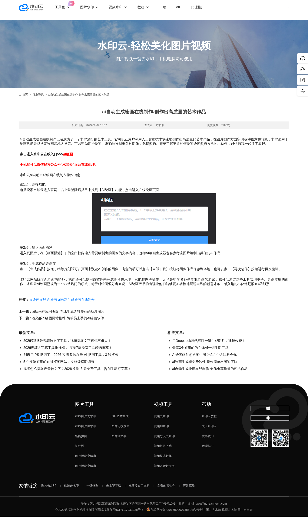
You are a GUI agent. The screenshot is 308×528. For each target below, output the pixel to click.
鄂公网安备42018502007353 (167, 521)
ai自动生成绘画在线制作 (76, 311)
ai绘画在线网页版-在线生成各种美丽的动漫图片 (68, 323)
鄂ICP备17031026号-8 (128, 521)
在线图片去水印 (85, 427)
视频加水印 (161, 437)
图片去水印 (48, 496)
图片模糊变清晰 (85, 467)
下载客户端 (277, 10)
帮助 (206, 415)
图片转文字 (119, 447)
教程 (150, 10)
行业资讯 (38, 105)
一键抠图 (92, 496)
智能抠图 (81, 447)
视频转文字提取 (139, 496)
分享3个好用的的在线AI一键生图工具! (200, 359)
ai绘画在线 (38, 311)
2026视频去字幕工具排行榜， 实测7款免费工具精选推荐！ (67, 359)
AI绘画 (52, 311)
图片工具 (84, 415)
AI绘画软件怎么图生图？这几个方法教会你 (204, 366)
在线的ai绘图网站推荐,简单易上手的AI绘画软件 (68, 329)
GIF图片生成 (120, 427)
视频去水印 (161, 427)
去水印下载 (113, 496)
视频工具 (163, 415)
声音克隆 (189, 496)
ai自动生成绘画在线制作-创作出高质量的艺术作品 (210, 380)
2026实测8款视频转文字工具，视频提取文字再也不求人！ (67, 352)
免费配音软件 (166, 496)
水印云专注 (197, 521)
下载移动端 (269, 439)
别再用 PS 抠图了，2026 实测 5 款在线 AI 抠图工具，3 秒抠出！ (72, 366)
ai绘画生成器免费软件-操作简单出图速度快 (204, 373)
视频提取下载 (163, 457)
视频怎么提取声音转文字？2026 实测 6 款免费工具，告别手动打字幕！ (77, 380)
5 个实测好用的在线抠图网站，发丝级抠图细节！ (60, 373)
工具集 (72, 6)
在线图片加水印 (85, 437)
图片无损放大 (120, 437)
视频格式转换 (163, 467)
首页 (23, 105)
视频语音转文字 (164, 477)
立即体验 (154, 74)
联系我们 (208, 447)
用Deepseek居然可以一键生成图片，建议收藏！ (208, 352)
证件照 (79, 457)
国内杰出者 (245, 521)
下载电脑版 (270, 423)
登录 (253, 10)
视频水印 (125, 10)
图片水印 (96, 10)
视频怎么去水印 (164, 447)
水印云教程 (209, 427)
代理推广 (208, 457)
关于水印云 (209, 437)
